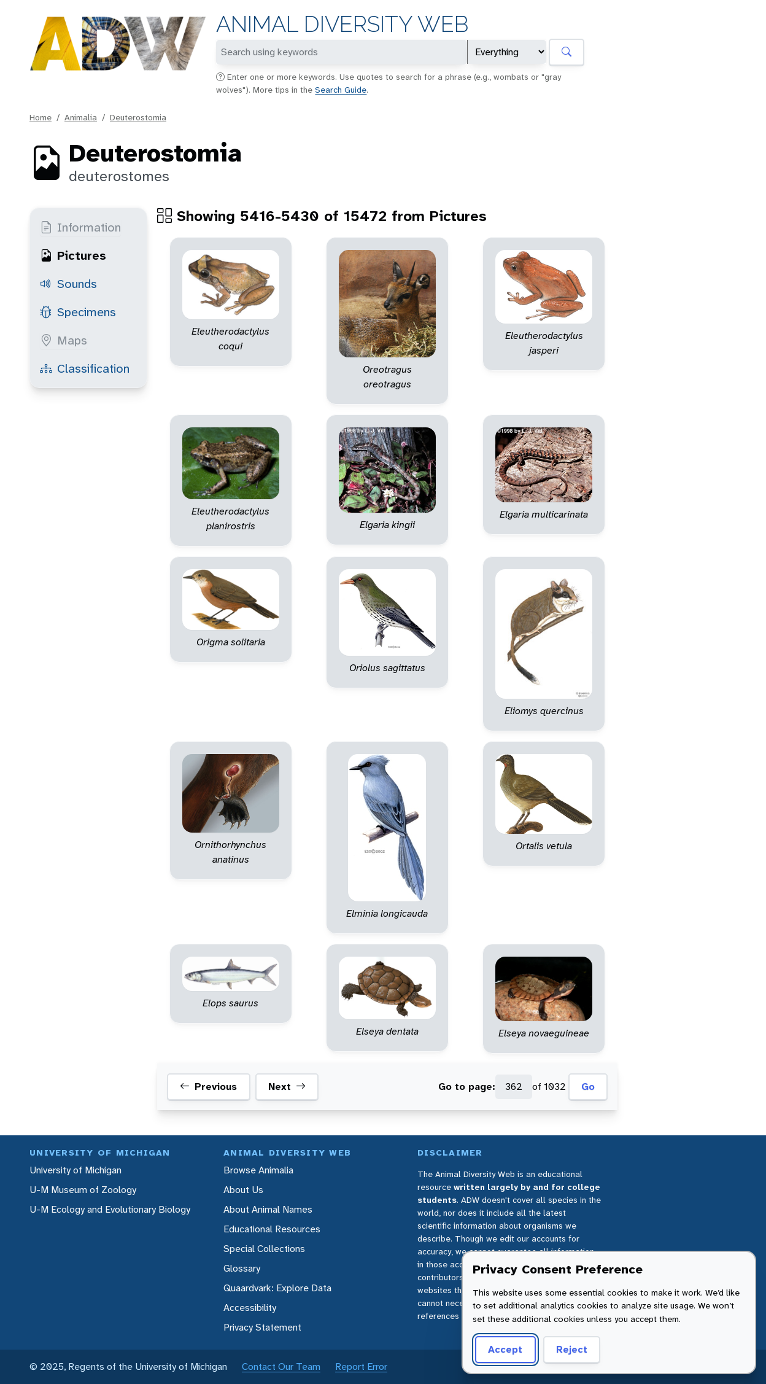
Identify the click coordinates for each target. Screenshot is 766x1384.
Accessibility (249, 1307)
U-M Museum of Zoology (82, 1189)
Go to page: (466, 1086)
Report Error (361, 1366)
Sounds (68, 283)
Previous (208, 1086)
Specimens (78, 312)
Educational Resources (271, 1229)
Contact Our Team (281, 1366)
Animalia (80, 117)
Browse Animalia (258, 1170)
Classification (85, 368)
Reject (571, 1349)
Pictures (73, 255)
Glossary (241, 1268)
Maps (63, 340)
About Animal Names (267, 1209)
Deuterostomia (138, 117)
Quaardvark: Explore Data (277, 1287)
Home (40, 117)
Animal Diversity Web (342, 24)
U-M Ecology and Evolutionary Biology (109, 1209)
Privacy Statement (262, 1327)
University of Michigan (75, 1170)
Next (287, 1086)
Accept (505, 1349)
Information (80, 227)
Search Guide (340, 89)
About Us (243, 1189)
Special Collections (264, 1248)
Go (588, 1086)
